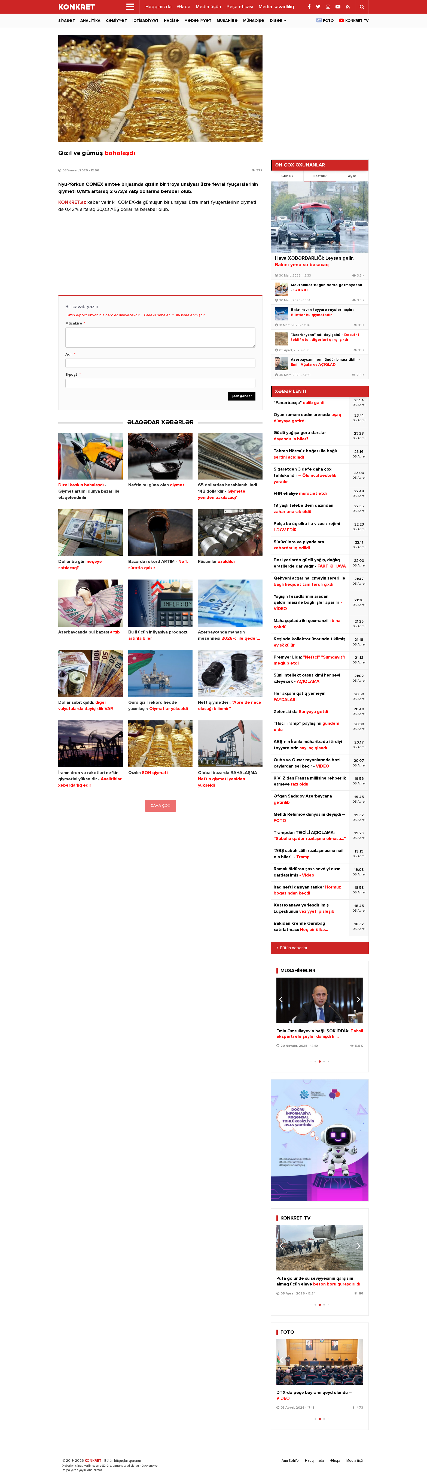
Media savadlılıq (276, 6)
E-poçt (71, 375)
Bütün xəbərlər (293, 948)
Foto (328, 21)
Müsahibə (227, 21)
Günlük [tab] (287, 176)
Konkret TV (357, 21)
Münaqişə (253, 21)
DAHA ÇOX (160, 806)
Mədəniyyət (197, 21)
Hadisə (171, 21)
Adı (68, 354)
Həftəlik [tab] (320, 176)
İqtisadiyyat (145, 21)
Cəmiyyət (116, 21)
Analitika (90, 21)
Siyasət (66, 21)
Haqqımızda (158, 6)
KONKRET (93, 1461)
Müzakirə (73, 323)
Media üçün (208, 6)
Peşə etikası (240, 6)
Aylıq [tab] (352, 176)
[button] (356, 999)
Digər (276, 21)
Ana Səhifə (290, 1461)
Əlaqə (183, 6)
